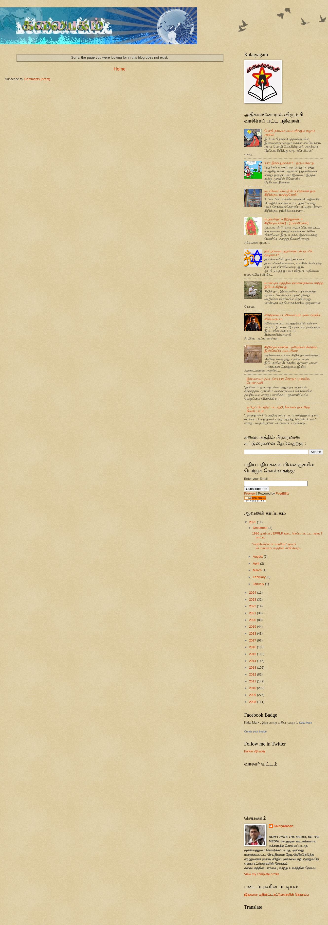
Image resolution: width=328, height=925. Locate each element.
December (260, 528)
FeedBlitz (282, 493)
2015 (253, 654)
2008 (253, 702)
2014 (253, 661)
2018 (253, 633)
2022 (253, 606)
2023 (253, 599)
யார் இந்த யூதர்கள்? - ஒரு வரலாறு (289, 163)
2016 (253, 647)
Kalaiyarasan (283, 826)
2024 (253, 592)
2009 (253, 695)
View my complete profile (261, 874)
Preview (249, 493)
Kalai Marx (305, 722)
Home (120, 69)
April (256, 563)
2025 (253, 522)
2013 (253, 667)
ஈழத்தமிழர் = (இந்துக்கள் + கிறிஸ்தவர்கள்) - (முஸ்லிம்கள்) (286, 221)
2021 (253, 613)
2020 (253, 620)
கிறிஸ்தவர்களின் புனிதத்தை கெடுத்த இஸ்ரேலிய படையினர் (290, 349)
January (259, 584)
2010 (253, 688)
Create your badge (255, 731)
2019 (253, 626)
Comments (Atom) (37, 79)
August (258, 556)
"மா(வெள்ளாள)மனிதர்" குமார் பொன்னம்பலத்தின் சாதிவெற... (277, 546)
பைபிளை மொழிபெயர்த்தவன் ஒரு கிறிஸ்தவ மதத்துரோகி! (289, 192)
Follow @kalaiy (255, 751)
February (259, 577)
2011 (253, 681)
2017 (253, 640)
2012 (253, 674)
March (257, 570)
